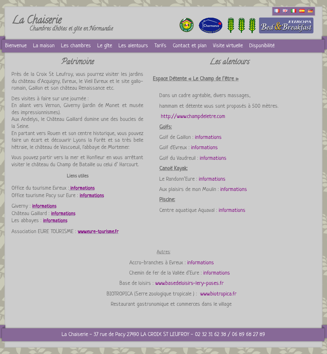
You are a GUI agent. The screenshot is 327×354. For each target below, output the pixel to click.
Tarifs (160, 46)
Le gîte (104, 46)
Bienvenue (16, 46)
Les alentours (133, 46)
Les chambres (76, 46)
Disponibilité (262, 46)
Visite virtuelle (228, 46)
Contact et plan (190, 46)
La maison (44, 46)
